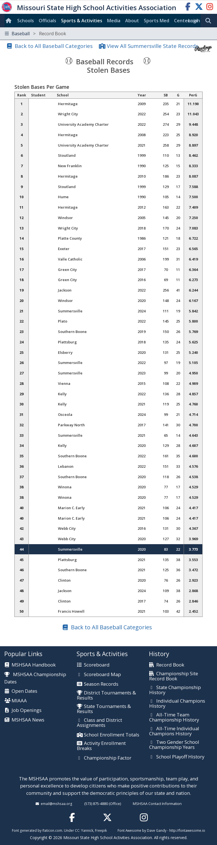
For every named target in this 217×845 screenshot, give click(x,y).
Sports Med (156, 20)
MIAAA (19, 701)
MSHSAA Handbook (34, 665)
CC (77, 830)
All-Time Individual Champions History (174, 731)
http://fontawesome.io (187, 830)
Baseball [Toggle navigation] (35, 33)
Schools (25, 20)
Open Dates (24, 691)
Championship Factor (107, 758)
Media (113, 20)
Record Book (170, 665)
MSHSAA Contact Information (157, 803)
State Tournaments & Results (104, 709)
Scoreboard (97, 665)
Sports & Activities (81, 20)
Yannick (87, 830)
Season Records (101, 684)
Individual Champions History (177, 703)
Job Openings (27, 710)
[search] (210, 21)
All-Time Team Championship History (174, 717)
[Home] (10, 20)
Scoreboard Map (102, 675)
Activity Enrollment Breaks (101, 746)
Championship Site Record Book (173, 676)
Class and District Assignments (99, 723)
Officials (47, 20)
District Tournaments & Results (106, 695)
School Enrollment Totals (111, 735)
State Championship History (175, 690)
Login (194, 20)
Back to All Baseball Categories (54, 45)
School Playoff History (180, 757)
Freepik (101, 830)
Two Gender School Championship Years (174, 745)
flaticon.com (52, 830)
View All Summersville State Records (152, 45)
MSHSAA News (28, 720)
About (132, 20)
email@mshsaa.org (56, 803)
